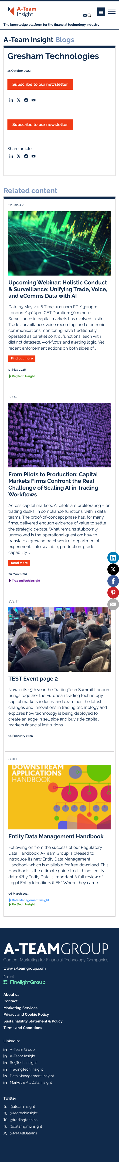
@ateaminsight (22, 1106)
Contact (10, 1001)
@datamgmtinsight (26, 1126)
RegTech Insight (23, 376)
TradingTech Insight (26, 581)
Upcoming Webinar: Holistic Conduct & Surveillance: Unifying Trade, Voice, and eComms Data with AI (57, 289)
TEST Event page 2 (33, 678)
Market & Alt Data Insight (31, 1082)
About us (11, 994)
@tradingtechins (23, 1120)
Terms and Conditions (22, 1028)
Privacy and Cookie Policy (26, 1014)
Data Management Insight (30, 900)
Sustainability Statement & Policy (33, 1021)
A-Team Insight (22, 1056)
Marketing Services (20, 1008)
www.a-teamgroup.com (24, 968)
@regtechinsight (23, 1113)
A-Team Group (22, 1049)
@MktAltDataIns (23, 1133)
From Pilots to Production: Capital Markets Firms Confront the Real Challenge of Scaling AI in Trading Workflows (53, 484)
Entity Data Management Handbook (56, 836)
